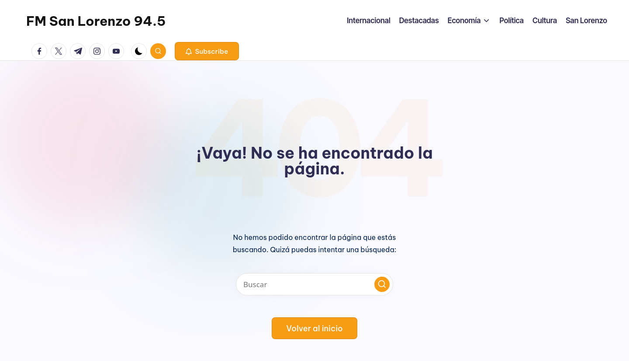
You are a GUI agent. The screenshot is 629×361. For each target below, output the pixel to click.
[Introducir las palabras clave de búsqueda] (314, 284)
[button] (207, 51)
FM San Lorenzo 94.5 (96, 21)
